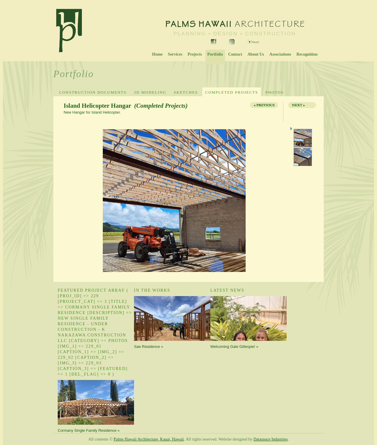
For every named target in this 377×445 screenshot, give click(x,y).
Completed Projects (231, 92)
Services (175, 54)
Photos (274, 92)
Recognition (307, 54)
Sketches (186, 92)
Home (157, 54)
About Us (255, 54)
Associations (280, 54)
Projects (195, 54)
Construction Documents (93, 92)
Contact (235, 54)
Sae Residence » (148, 346)
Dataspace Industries (270, 439)
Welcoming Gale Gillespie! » (234, 346)
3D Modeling (150, 92)
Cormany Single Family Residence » (89, 430)
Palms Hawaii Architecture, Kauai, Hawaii (149, 439)
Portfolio (215, 54)
